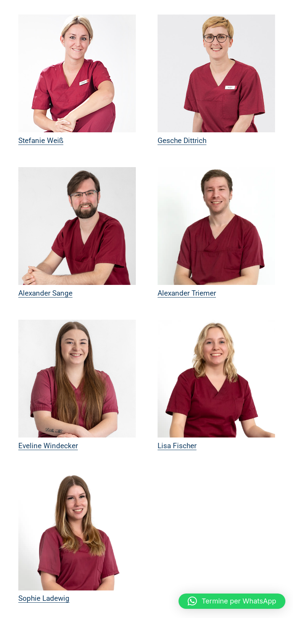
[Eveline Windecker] (77, 378)
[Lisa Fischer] (216, 378)
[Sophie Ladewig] (77, 531)
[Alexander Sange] (77, 226)
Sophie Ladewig (43, 598)
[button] (232, 601)
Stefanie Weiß (40, 140)
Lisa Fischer (177, 445)
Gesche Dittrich (182, 140)
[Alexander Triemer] (216, 226)
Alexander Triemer (187, 293)
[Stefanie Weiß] (77, 73)
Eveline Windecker (48, 445)
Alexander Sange (45, 293)
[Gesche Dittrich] (216, 73)
